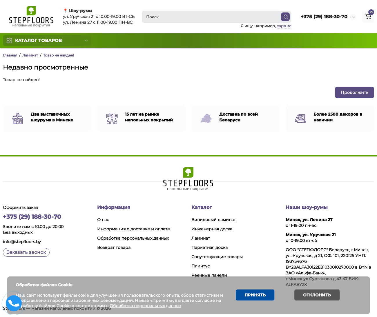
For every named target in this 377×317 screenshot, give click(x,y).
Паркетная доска (209, 247)
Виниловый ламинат (213, 219)
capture (284, 25)
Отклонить (317, 295)
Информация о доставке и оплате (133, 229)
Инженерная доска (211, 229)
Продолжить (354, 92)
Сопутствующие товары (217, 256)
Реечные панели (209, 275)
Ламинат (30, 55)
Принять (255, 295)
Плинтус (200, 266)
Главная (10, 55)
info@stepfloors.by (22, 241)
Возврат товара (113, 247)
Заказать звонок (26, 252)
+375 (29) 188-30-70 (324, 16)
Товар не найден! (58, 55)
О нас (103, 219)
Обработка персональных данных (133, 238)
